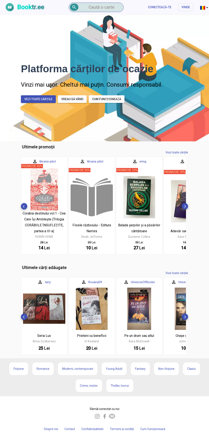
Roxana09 (95, 282)
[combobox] (204, 7)
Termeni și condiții (122, 429)
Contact (69, 429)
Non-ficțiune (166, 368)
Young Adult (114, 368)
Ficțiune (19, 368)
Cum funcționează (152, 429)
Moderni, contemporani (77, 368)
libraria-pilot (48, 161)
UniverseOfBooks (143, 282)
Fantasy (140, 368)
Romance (43, 368)
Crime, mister (89, 385)
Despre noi (51, 429)
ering (142, 161)
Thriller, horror (120, 385)
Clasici (191, 368)
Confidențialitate (92, 429)
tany (48, 282)
